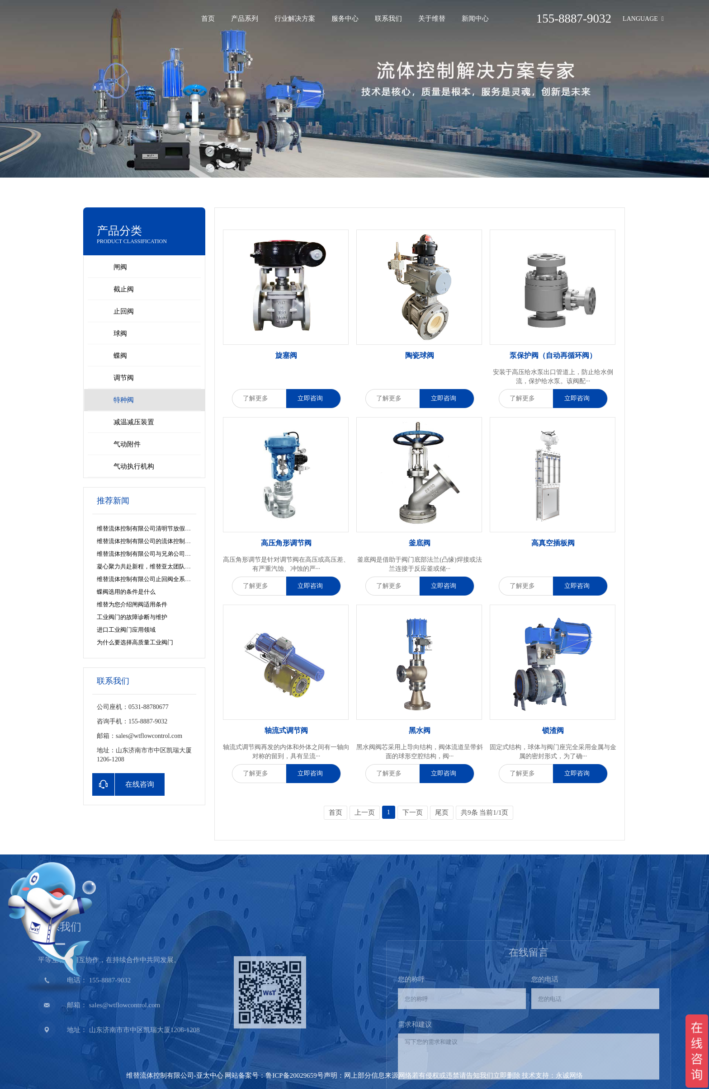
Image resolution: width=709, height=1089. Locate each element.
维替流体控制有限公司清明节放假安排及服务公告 (161, 528)
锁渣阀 (553, 730)
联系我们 (388, 18)
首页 (208, 18)
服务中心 (345, 18)
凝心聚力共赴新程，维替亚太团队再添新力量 (155, 566)
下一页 (412, 812)
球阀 (120, 333)
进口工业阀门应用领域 (126, 629)
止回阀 (123, 311)
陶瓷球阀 (419, 355)
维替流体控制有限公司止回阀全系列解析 (150, 579)
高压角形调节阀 (286, 543)
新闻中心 (475, 18)
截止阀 (123, 289)
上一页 (364, 812)
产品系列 (244, 18)
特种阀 (123, 400)
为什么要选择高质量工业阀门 (135, 642)
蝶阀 (120, 355)
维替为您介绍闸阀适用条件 (132, 604)
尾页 (442, 812)
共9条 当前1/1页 (484, 812)
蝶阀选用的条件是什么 (126, 591)
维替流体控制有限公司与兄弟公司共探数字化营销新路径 (170, 553)
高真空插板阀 (553, 543)
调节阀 (123, 377)
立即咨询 (314, 398)
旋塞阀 (286, 355)
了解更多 (259, 398)
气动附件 (127, 444)
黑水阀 (419, 730)
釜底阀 (419, 543)
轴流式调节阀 (286, 730)
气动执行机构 (133, 466)
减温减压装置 (133, 422)
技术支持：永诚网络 (552, 1075)
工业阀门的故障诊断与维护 (132, 617)
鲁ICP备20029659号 (294, 1075)
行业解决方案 (294, 18)
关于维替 (431, 18)
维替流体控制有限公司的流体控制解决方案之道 (158, 541)
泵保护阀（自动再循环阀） (553, 355)
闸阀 (120, 267)
